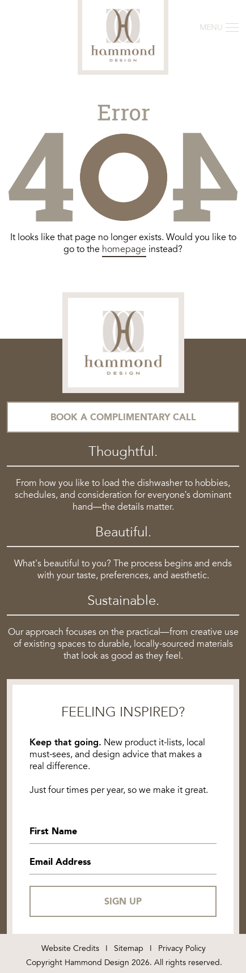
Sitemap (128, 948)
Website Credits (70, 948)
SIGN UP (123, 901)
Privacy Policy (182, 948)
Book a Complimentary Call (123, 417)
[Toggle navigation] (219, 27)
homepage (124, 249)
